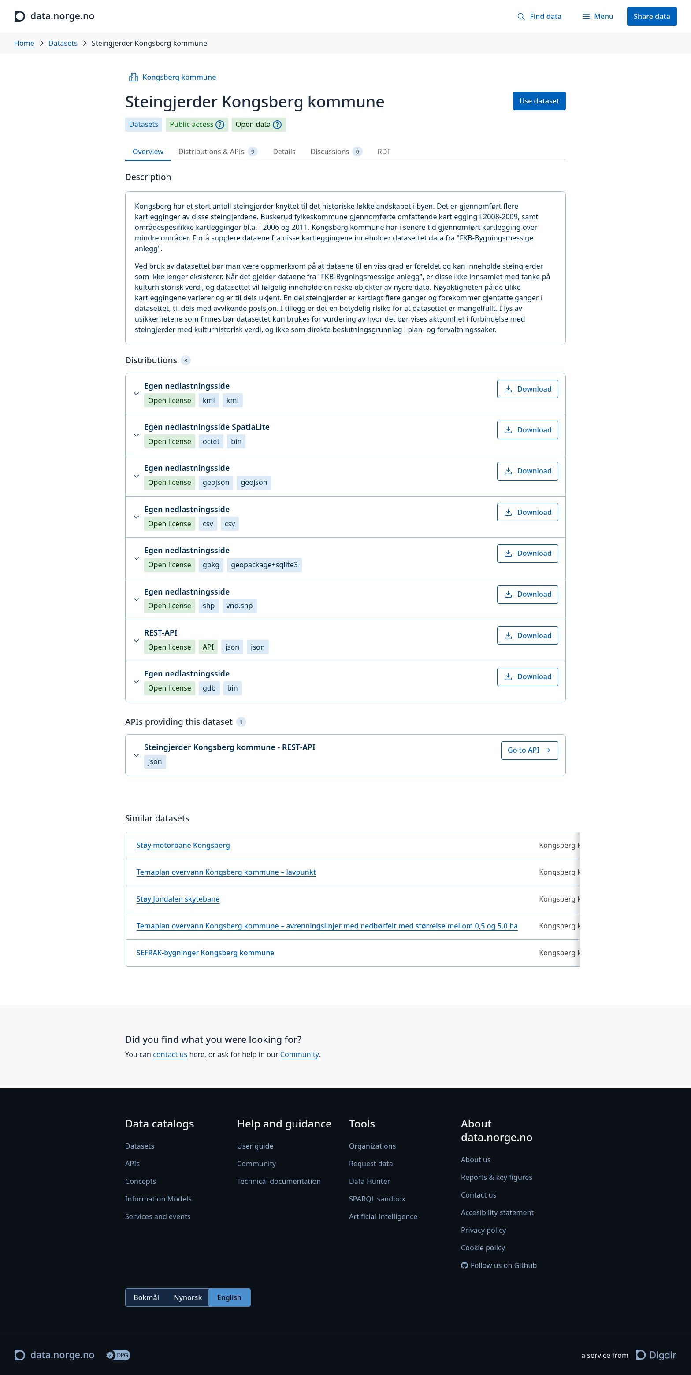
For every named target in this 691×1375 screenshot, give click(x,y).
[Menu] (597, 16)
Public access (191, 124)
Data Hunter (369, 1181)
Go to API (530, 750)
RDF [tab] (384, 151)
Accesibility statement (497, 1212)
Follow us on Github (499, 1265)
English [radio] (229, 1297)
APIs (132, 1163)
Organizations (372, 1146)
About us (476, 1159)
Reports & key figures (496, 1177)
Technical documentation (279, 1181)
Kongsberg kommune (172, 77)
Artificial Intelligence (383, 1216)
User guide (255, 1146)
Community (299, 1055)
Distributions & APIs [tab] (218, 152)
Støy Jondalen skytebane (178, 899)
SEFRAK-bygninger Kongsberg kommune (206, 952)
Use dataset (539, 101)
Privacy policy (483, 1230)
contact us (170, 1055)
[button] (345, 393)
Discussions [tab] (337, 152)
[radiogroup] (188, 1297)
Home (24, 43)
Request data (371, 1163)
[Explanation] (219, 124)
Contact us (478, 1195)
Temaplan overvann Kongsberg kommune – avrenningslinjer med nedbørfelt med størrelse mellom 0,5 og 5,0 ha (327, 926)
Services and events (158, 1216)
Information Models (158, 1199)
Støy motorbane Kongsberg (183, 845)
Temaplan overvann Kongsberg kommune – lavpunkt (226, 872)
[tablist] (345, 151)
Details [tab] (284, 151)
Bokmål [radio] (146, 1297)
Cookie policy (483, 1248)
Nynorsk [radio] (188, 1297)
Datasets (63, 43)
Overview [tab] (148, 151)
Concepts (140, 1181)
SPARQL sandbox (377, 1199)
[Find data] (539, 16)
